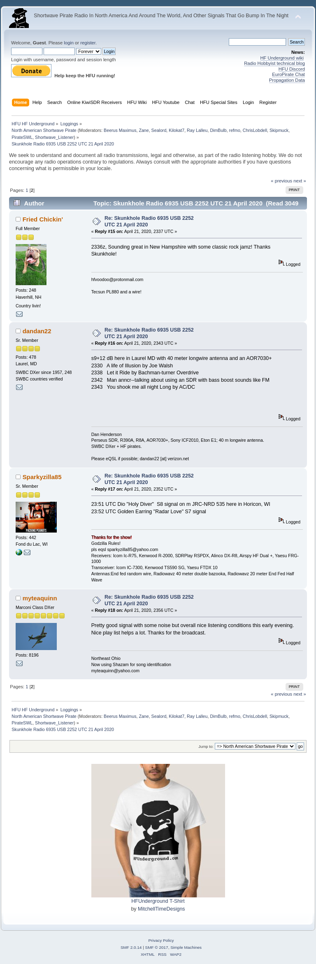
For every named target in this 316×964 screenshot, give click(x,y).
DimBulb (218, 130)
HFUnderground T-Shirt (157, 901)
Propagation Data (287, 80)
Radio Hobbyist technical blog (274, 63)
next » (299, 180)
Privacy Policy (161, 940)
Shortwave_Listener (54, 137)
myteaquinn (40, 598)
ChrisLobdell (255, 130)
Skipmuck (279, 130)
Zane (144, 130)
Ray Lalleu (197, 130)
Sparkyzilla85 (42, 476)
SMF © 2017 (156, 947)
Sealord (159, 130)
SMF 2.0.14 (131, 947)
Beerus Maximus (120, 130)
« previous (281, 180)
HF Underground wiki (282, 57)
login (69, 42)
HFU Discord (292, 69)
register (87, 42)
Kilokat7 (176, 130)
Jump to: (206, 746)
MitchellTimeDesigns (161, 909)
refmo (234, 130)
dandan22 (37, 330)
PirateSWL (22, 137)
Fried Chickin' (43, 219)
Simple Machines (186, 947)
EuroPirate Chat (288, 74)
